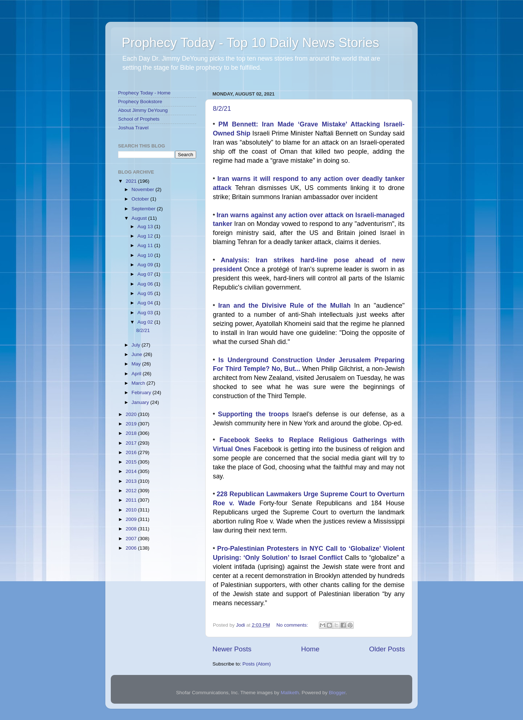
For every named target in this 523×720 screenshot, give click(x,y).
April (137, 373)
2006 (132, 548)
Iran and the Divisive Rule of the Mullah (286, 305)
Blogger (337, 692)
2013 (132, 481)
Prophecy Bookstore (140, 101)
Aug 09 (145, 264)
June (137, 354)
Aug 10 (145, 255)
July (136, 345)
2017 (132, 443)
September (144, 208)
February (142, 392)
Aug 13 (145, 226)
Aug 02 (145, 322)
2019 (132, 423)
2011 (132, 500)
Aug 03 (145, 312)
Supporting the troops (255, 414)
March (138, 383)
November (143, 189)
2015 (132, 462)
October (140, 199)
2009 (132, 519)
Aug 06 (145, 284)
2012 (132, 490)
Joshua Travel (133, 127)
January (140, 402)
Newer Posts (231, 649)
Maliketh (290, 692)
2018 (132, 433)
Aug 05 (145, 293)
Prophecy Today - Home (144, 93)
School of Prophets (138, 119)
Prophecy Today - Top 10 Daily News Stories (250, 42)
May (136, 364)
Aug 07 (145, 274)
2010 (132, 510)
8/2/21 (222, 108)
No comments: (292, 625)
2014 (132, 471)
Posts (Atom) (257, 664)
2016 (132, 452)
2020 (132, 414)
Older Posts (387, 649)
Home (310, 649)
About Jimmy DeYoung (143, 110)
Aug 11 (145, 245)
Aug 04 (145, 303)
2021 (132, 181)
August (139, 218)
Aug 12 (145, 236)
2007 (132, 538)
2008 (132, 528)
